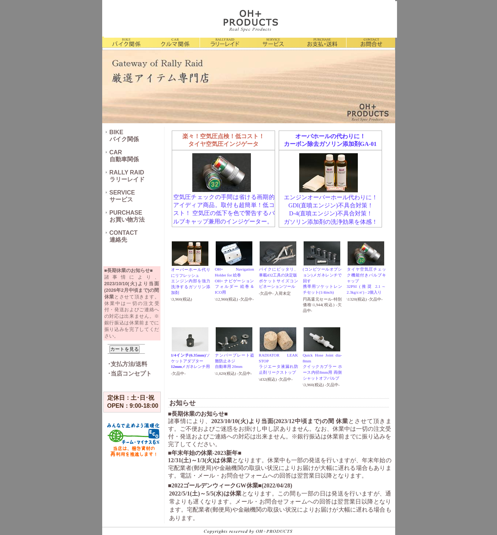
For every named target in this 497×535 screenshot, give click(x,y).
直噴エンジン (318, 205)
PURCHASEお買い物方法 (127, 216)
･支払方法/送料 (127, 364)
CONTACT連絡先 (124, 236)
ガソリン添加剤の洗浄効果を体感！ (331, 222)
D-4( (294, 213)
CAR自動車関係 (124, 155)
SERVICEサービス (122, 196)
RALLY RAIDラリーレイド (127, 175)
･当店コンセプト (130, 373)
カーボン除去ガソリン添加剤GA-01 (330, 144)
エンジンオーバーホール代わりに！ (331, 197)
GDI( (294, 205)
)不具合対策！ (354, 205)
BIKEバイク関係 (124, 135)
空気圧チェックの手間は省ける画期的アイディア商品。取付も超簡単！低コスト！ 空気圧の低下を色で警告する (224, 205)
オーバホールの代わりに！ (330, 136)
